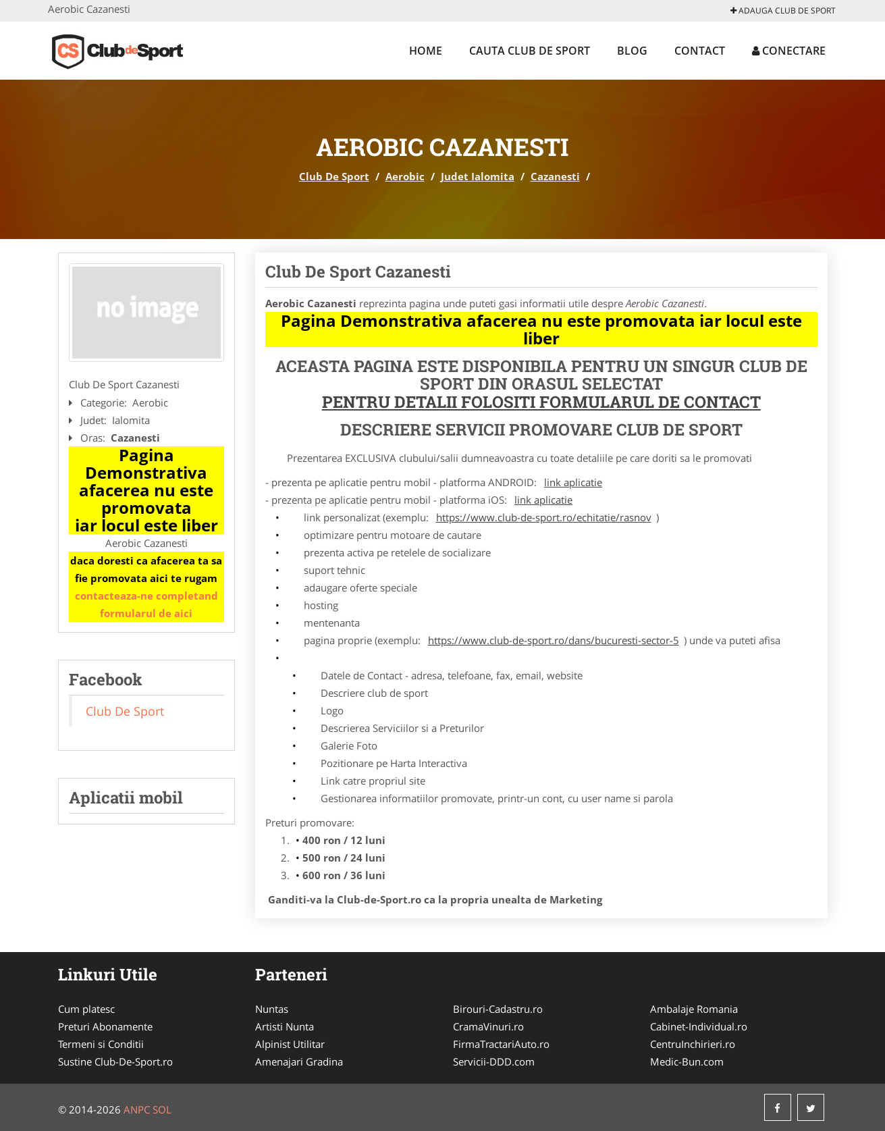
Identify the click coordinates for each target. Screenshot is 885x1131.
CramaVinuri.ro (488, 1026)
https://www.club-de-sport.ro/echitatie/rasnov (543, 517)
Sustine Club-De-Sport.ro (115, 1061)
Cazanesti (555, 176)
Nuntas (271, 1009)
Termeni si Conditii (101, 1044)
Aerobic (405, 176)
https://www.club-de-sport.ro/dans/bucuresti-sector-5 (553, 640)
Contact (699, 50)
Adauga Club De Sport (783, 10)
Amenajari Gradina (299, 1061)
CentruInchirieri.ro (692, 1044)
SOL (162, 1109)
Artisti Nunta (284, 1026)
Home (425, 50)
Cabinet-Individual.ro (698, 1026)
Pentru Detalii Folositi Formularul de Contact (541, 402)
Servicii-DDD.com (494, 1061)
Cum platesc (86, 1009)
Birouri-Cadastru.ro (498, 1009)
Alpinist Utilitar (290, 1044)
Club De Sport (334, 176)
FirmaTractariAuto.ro (501, 1044)
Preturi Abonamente (105, 1026)
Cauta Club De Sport (529, 50)
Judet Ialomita (477, 176)
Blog (632, 50)
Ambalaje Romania (694, 1009)
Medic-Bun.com (687, 1061)
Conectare (789, 50)
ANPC (137, 1109)
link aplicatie (573, 482)
